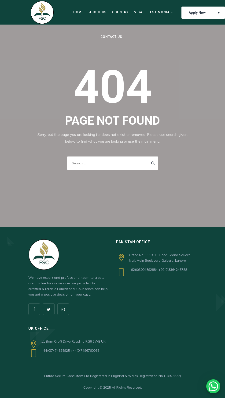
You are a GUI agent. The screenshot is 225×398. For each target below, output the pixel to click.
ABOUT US (98, 12)
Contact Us (111, 37)
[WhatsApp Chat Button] (213, 386)
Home (78, 12)
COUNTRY (120, 12)
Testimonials (161, 12)
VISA (138, 12)
